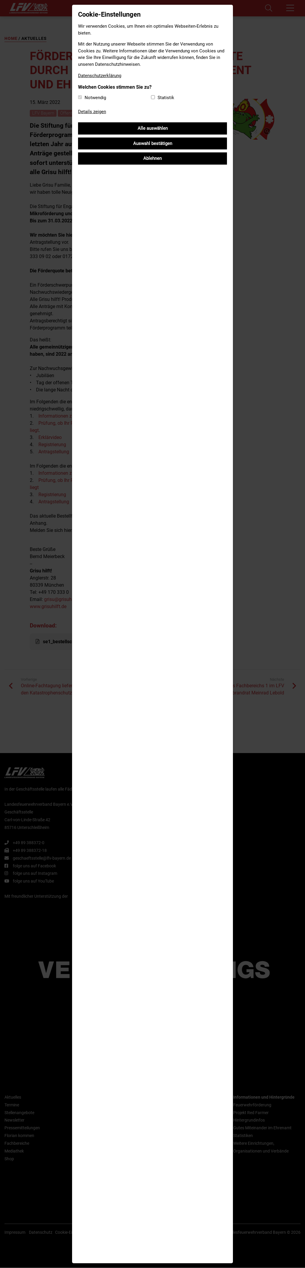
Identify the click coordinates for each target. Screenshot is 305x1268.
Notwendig (95, 97)
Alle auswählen (153, 128)
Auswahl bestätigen (152, 143)
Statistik (166, 97)
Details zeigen (92, 111)
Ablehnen (152, 158)
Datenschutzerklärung (99, 75)
